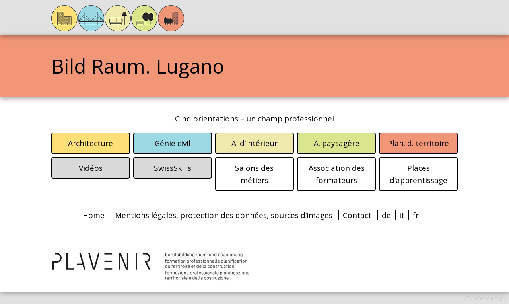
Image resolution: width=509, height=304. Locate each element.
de (386, 215)
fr (416, 215)
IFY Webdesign (484, 298)
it (401, 215)
